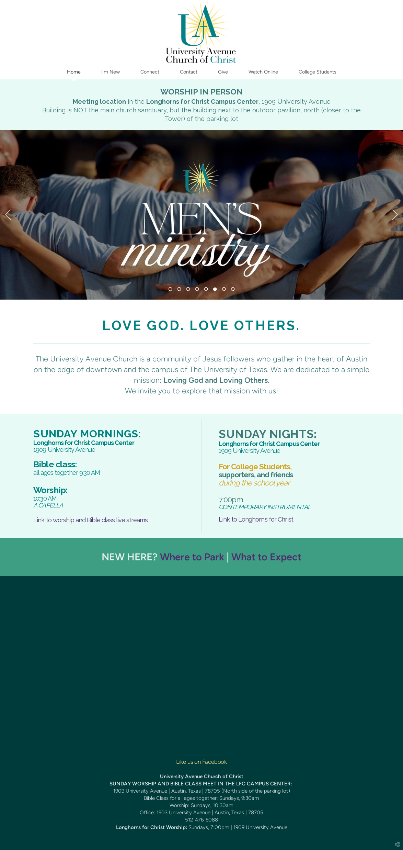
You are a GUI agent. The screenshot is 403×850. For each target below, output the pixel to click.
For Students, (255, 466)
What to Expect (266, 557)
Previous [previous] (8, 215)
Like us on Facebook (201, 761)
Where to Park (192, 557)
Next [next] (395, 215)
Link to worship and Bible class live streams (90, 520)
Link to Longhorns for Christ (256, 519)
